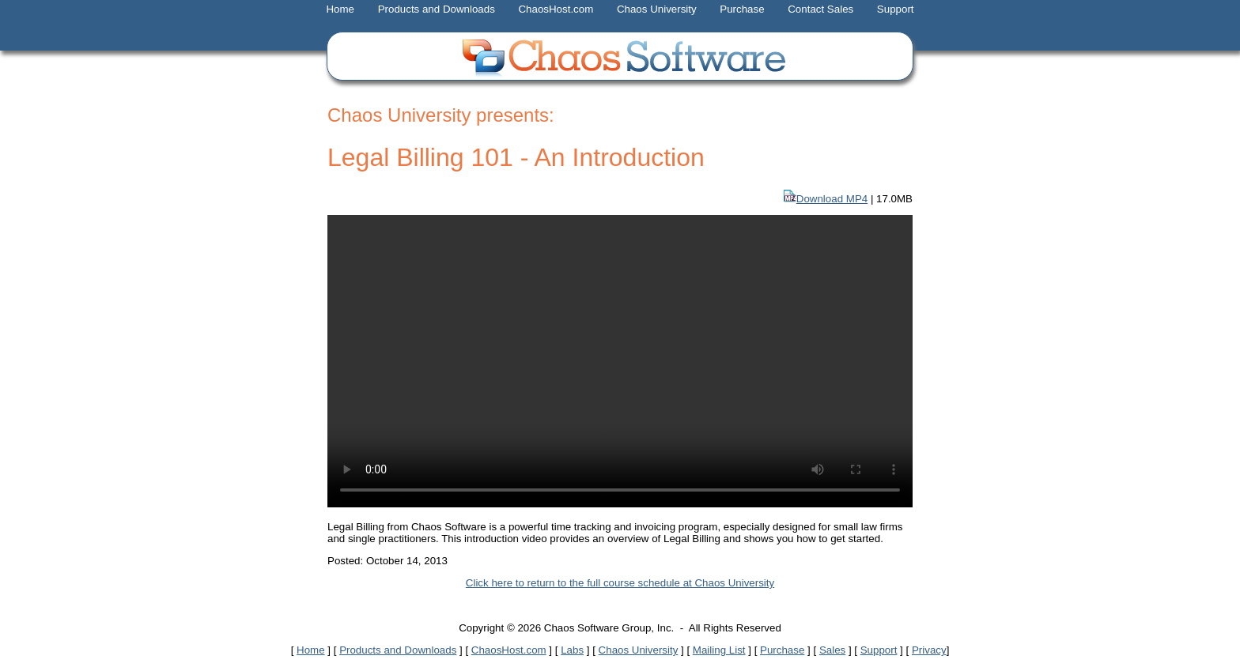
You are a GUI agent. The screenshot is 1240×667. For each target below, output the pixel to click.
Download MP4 (832, 199)
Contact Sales (820, 9)
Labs (572, 650)
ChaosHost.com (555, 9)
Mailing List (719, 650)
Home (340, 9)
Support (895, 9)
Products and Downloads (436, 9)
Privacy (929, 650)
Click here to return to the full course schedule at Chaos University (620, 583)
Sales (832, 650)
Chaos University (657, 9)
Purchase (742, 9)
